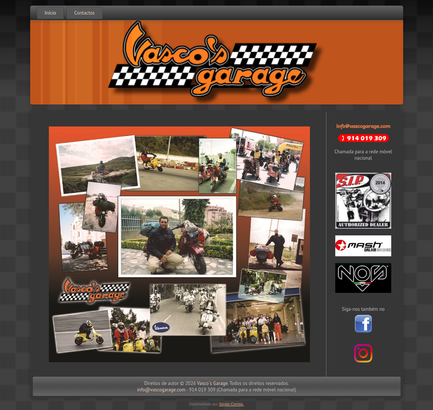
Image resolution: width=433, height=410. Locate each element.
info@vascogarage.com (363, 126)
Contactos (84, 13)
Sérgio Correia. (231, 404)
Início (50, 13)
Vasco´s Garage (212, 383)
